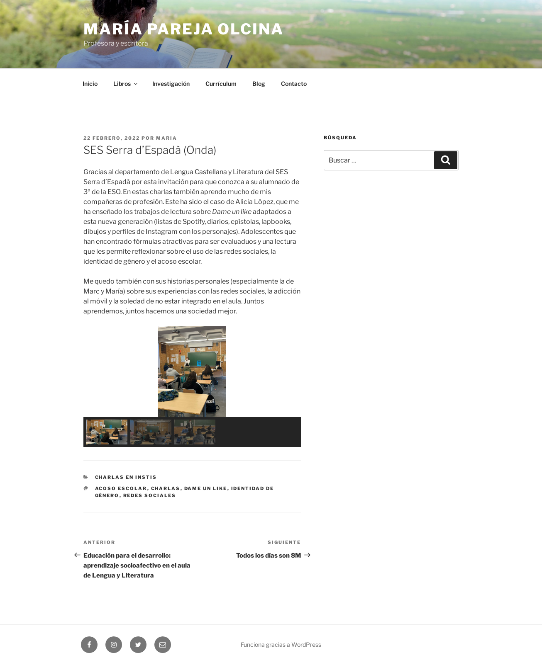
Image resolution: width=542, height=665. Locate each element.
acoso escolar (121, 488)
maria (166, 138)
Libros (126, 83)
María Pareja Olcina (183, 29)
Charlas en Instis (126, 477)
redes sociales (149, 495)
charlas (166, 488)
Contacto (294, 83)
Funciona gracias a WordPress (281, 644)
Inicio (90, 83)
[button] (96, 371)
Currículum (221, 83)
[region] (192, 386)
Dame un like (205, 488)
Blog (258, 83)
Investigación (171, 83)
